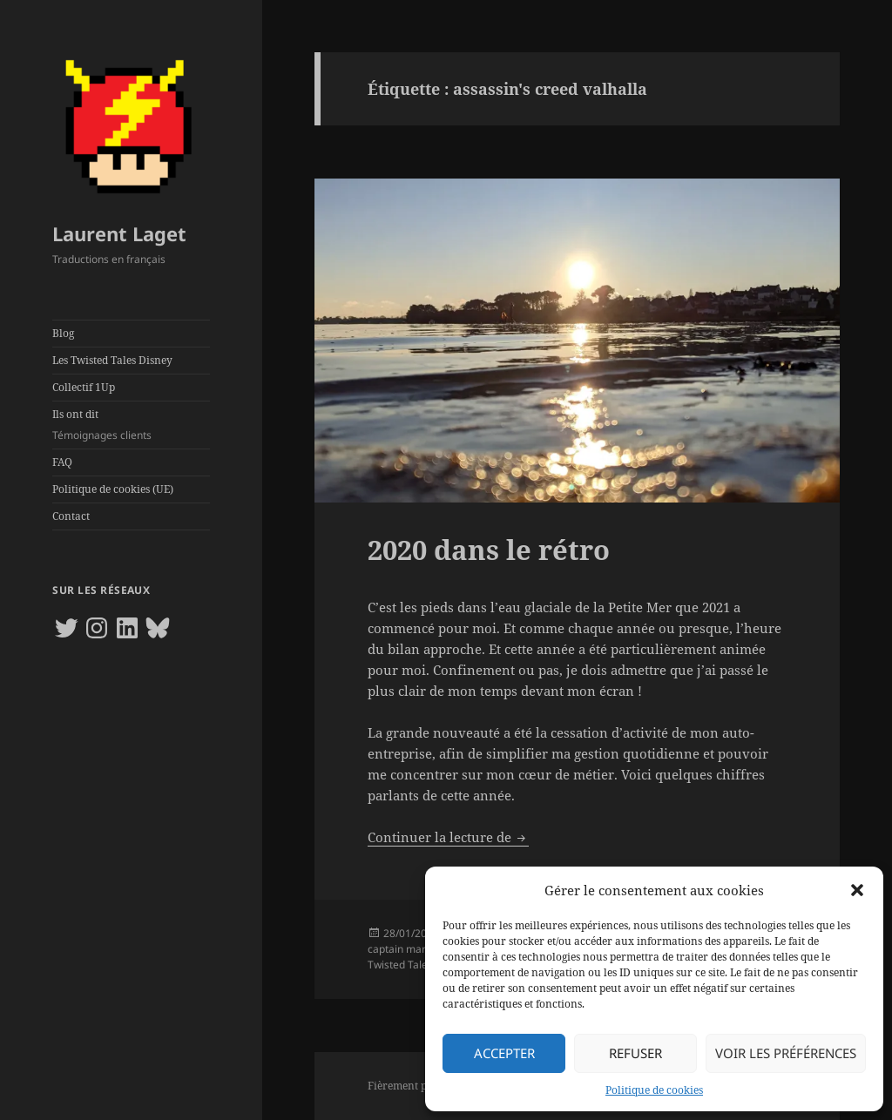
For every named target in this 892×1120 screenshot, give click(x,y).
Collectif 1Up (83, 387)
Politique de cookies (654, 1090)
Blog (63, 333)
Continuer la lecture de (448, 837)
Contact (71, 516)
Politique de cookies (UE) (112, 489)
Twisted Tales (400, 964)
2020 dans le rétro (489, 549)
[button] (857, 890)
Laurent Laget (119, 233)
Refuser (635, 1053)
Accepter (504, 1053)
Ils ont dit (131, 425)
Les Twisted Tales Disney (112, 360)
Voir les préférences (785, 1053)
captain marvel (404, 948)
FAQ (62, 462)
